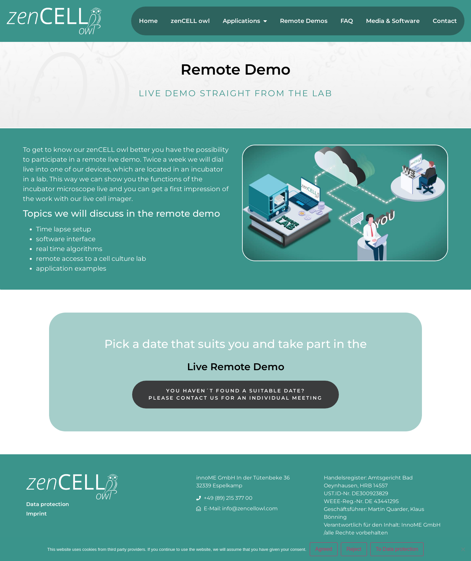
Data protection (47, 504)
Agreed (323, 549)
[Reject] (463, 549)
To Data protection (397, 549)
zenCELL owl (190, 21)
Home (148, 21)
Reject (353, 549)
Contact (445, 21)
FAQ (346, 21)
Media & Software (393, 21)
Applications (245, 21)
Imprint (36, 514)
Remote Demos (303, 21)
